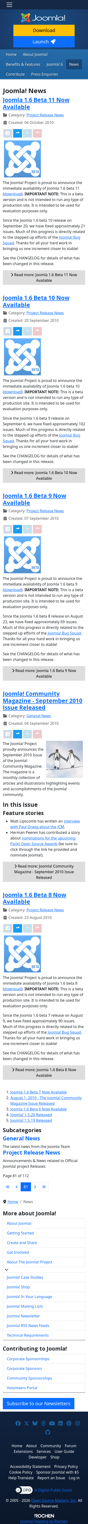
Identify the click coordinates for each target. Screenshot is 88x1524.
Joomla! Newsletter (23, 1316)
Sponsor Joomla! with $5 (57, 1472)
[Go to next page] (35, 1186)
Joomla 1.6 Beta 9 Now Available (34, 499)
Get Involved (18, 1252)
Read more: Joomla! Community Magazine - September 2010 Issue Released (44, 872)
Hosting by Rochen (44, 1521)
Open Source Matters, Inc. (54, 1500)
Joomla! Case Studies (25, 1277)
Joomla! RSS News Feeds (28, 1325)
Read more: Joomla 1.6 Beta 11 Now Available (44, 277)
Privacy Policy (66, 1466)
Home (11, 54)
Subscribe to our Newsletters (38, 1403)
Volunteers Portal (22, 1387)
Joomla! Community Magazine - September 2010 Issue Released (42, 700)
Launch (44, 41)
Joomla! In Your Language (29, 1296)
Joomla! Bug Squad (64, 633)
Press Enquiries (44, 74)
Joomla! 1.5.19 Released (31, 1120)
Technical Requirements (28, 1335)
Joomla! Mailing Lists (25, 1306)
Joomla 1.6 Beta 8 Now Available (34, 898)
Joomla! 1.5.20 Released (31, 1114)
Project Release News (45, 115)
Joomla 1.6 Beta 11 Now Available (36, 103)
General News (39, 715)
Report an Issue (51, 1477)
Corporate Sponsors (24, 1368)
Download (44, 30)
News (74, 64)
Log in (74, 1477)
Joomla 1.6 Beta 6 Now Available (38, 1109)
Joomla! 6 (54, 64)
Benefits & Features (23, 64)
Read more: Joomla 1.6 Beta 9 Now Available (44, 673)
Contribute (15, 74)
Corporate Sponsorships (28, 1358)
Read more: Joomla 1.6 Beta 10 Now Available (44, 475)
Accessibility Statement (30, 1466)
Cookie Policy (20, 1472)
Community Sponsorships (29, 1378)
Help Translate (21, 1477)
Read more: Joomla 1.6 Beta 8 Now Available (44, 1072)
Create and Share (22, 1242)
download (12, 194)
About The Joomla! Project (29, 1262)
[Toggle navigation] (9, 4)
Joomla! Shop (18, 1287)
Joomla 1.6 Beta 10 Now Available (36, 301)
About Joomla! (35, 54)
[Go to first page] (8, 1186)
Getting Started (20, 1233)
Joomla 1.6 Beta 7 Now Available (38, 1092)
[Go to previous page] (16, 1186)
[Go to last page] (44, 1186)
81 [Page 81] (26, 1186)
